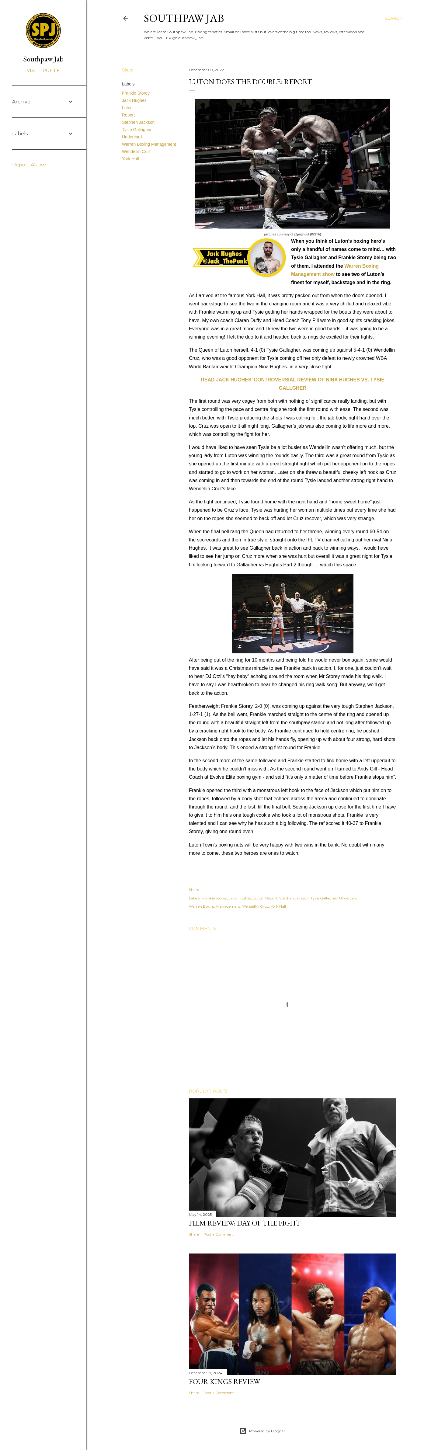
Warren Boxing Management (149, 144)
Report (128, 115)
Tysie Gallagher (136, 129)
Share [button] (127, 70)
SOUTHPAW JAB (184, 18)
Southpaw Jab (43, 59)
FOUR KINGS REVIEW (224, 1381)
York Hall (130, 158)
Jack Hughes (134, 100)
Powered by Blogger (262, 1431)
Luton (127, 107)
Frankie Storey (136, 93)
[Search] (393, 18)
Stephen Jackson (138, 122)
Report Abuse (29, 165)
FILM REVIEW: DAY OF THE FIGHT (245, 1223)
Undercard (132, 136)
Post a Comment (218, 1234)
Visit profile (43, 70)
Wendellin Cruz (136, 151)
